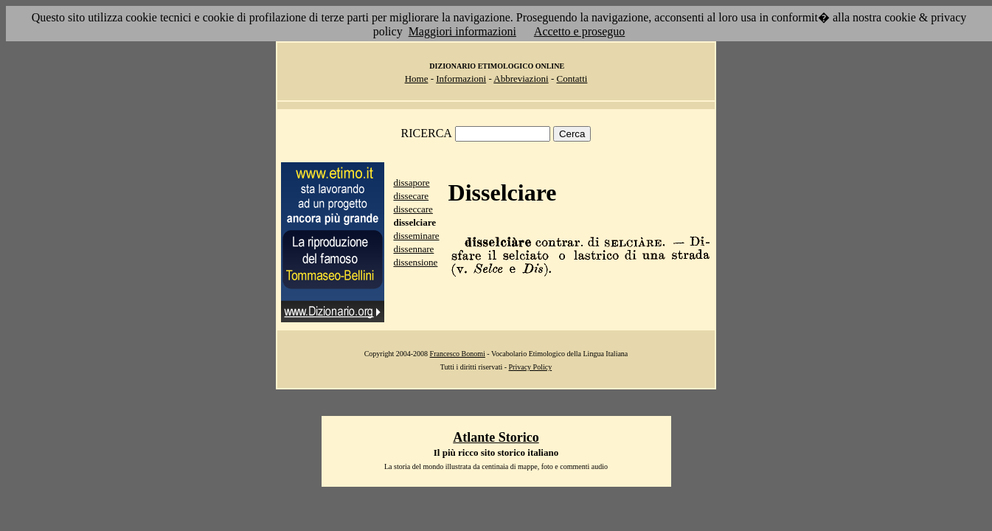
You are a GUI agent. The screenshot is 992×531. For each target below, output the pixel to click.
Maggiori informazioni (462, 31)
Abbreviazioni (520, 78)
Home (417, 78)
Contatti (571, 78)
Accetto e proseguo (579, 31)
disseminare (416, 235)
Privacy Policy (530, 367)
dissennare (413, 248)
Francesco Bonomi (457, 354)
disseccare (412, 209)
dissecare (411, 195)
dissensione (415, 262)
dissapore (411, 182)
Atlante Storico (495, 437)
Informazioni (461, 78)
